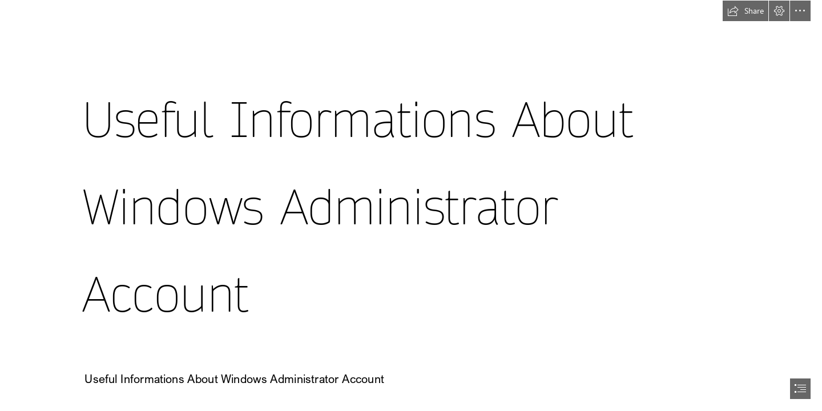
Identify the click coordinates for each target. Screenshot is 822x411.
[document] (411, 205)
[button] (745, 11)
